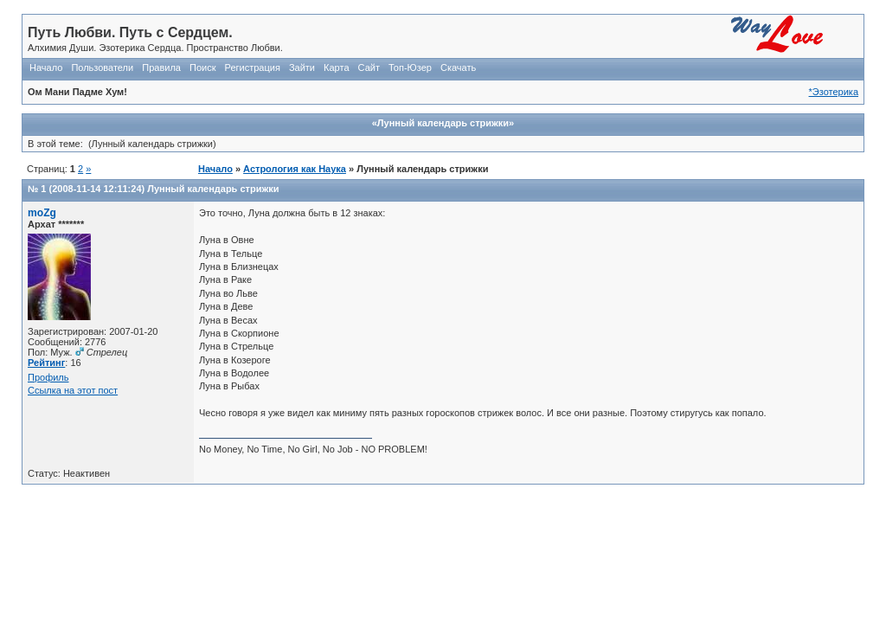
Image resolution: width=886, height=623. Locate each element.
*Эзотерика (833, 92)
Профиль (48, 377)
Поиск (202, 67)
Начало (45, 67)
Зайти (302, 67)
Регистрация (252, 67)
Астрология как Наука (294, 169)
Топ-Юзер (410, 67)
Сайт (369, 67)
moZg (42, 213)
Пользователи (102, 67)
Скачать (458, 67)
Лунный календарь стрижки (213, 188)
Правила (161, 67)
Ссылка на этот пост (73, 390)
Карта (336, 67)
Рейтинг (46, 362)
